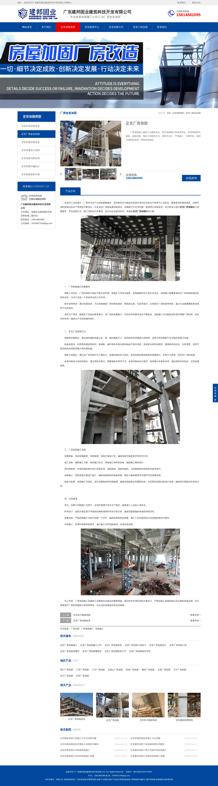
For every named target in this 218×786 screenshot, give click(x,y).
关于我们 (46, 27)
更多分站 (196, 2)
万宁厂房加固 (179, 669)
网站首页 (27, 27)
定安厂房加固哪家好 (92, 651)
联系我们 (181, 2)
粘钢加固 (159, 779)
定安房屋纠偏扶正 (30, 166)
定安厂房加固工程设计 (135, 645)
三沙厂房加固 (98, 669)
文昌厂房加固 (164, 669)
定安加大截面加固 (81, 615)
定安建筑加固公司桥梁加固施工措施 (147, 756)
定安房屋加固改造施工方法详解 (145, 738)
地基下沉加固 (102, 779)
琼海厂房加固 (132, 669)
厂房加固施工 (87, 628)
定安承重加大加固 (30, 150)
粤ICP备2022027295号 (142, 772)
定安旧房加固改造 (30, 126)
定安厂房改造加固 (30, 134)
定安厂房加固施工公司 (91, 645)
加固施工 (99, 628)
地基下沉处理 (113, 779)
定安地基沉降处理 (30, 158)
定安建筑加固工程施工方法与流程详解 (78, 738)
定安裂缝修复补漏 (30, 174)
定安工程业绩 (140, 27)
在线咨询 (191, 178)
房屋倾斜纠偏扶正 (138, 779)
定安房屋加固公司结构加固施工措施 (77, 756)
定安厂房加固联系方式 (115, 651)
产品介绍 (70, 191)
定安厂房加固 (82, 675)
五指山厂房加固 (115, 669)
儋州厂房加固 (148, 669)
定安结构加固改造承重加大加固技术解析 (79, 744)
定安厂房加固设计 (157, 645)
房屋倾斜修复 (125, 779)
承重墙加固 (91, 779)
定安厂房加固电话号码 (140, 651)
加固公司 (59, 779)
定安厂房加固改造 (81, 620)
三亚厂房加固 (82, 669)
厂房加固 (75, 628)
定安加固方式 (116, 27)
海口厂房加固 (66, 669)
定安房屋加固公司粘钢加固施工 (75, 750)
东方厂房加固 (66, 675)
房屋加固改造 (69, 779)
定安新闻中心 (92, 27)
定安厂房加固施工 (68, 645)
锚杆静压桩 (168, 779)
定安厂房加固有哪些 (69, 651)
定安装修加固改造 (30, 142)
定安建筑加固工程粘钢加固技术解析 (147, 744)
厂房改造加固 (80, 779)
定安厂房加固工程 (178, 645)
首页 (169, 113)
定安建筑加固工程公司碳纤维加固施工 (148, 750)
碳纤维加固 (150, 779)
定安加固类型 (68, 27)
